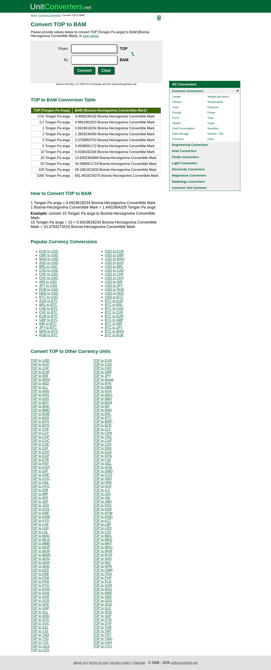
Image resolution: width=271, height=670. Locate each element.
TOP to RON (40, 589)
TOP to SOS (102, 612)
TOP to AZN (40, 399)
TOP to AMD (102, 387)
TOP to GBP (102, 372)
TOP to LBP (102, 524)
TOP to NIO (102, 562)
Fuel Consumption (183, 128)
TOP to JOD (40, 505)
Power (211, 112)
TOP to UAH (102, 642)
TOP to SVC (40, 623)
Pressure (212, 107)
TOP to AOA (102, 391)
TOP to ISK (101, 498)
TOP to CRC (102, 437)
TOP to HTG (40, 486)
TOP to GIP (39, 471)
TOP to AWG (102, 395)
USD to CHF (114, 274)
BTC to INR (113, 324)
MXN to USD (49, 259)
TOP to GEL (102, 463)
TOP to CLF (102, 429)
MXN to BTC (48, 331)
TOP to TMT (102, 631)
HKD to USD (48, 293)
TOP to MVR (102, 551)
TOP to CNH (102, 433)
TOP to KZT (102, 520)
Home (34, 15)
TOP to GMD (103, 471)
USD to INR (114, 282)
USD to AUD (114, 263)
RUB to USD (48, 289)
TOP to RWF (102, 593)
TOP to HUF (102, 486)
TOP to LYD (102, 532)
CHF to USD (48, 274)
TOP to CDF (40, 429)
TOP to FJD (102, 459)
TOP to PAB (40, 574)
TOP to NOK (40, 566)
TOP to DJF (39, 448)
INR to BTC (48, 324)
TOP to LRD (102, 528)
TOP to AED (40, 383)
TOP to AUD (40, 364)
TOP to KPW (102, 513)
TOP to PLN (102, 581)
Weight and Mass (218, 96)
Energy (176, 112)
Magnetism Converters (189, 175)
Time (210, 117)
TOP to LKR (40, 528)
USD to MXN (114, 259)
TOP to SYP (102, 623)
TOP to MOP (40, 547)
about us (79, 662)
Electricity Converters (188, 169)
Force (175, 117)
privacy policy (121, 662)
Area (175, 107)
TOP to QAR (102, 585)
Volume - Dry (215, 133)
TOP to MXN (40, 379)
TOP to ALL (39, 387)
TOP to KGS (40, 509)
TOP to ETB (40, 459)
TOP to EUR (102, 360)
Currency (178, 139)
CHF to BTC (48, 312)
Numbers (213, 128)
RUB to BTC (48, 335)
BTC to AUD (114, 301)
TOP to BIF (101, 406)
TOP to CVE (40, 444)
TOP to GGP (40, 467)
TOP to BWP (102, 421)
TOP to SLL (39, 612)
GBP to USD (48, 255)
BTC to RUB (114, 335)
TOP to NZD (40, 570)
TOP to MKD (102, 540)
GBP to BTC (48, 320)
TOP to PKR (40, 581)
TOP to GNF (40, 475)
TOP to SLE (102, 608)
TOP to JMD (102, 501)
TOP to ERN (102, 456)
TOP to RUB (40, 593)
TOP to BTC (102, 418)
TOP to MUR (40, 551)
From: (64, 49)
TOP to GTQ (102, 475)
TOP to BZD (102, 425)
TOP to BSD (40, 418)
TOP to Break (103, 379)
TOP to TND (40, 635)
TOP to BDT (40, 402)
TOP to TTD (40, 639)
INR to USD (48, 282)
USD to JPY (114, 285)
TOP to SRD (40, 616)
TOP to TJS (39, 631)
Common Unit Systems (189, 187)
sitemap (139, 662)
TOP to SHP (40, 608)
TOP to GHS (102, 467)
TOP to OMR (103, 570)
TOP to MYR (102, 555)
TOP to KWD (103, 517)
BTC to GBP (114, 320)
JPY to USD (48, 285)
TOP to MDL (102, 536)
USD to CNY (114, 278)
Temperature (215, 102)
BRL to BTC (48, 305)
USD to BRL (114, 266)
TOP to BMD (40, 410)
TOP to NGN (40, 562)
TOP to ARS (40, 395)
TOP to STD (40, 620)
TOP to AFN (102, 383)
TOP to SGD (102, 604)
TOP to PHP (102, 578)
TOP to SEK (40, 604)
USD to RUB (114, 289)
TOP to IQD (102, 494)
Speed (176, 123)
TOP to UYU (102, 646)
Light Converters (184, 163)
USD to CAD (114, 270)
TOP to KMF (40, 513)
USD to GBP (114, 255)
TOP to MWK (41, 555)
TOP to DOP (40, 452)
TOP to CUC (40, 440)
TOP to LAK (40, 524)
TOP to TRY (102, 635)
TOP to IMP (39, 494)
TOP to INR (39, 376)
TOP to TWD (102, 639)
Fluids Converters (185, 157)
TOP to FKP (40, 463)
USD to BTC (114, 297)
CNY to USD (48, 278)
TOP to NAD (102, 559)
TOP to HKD (102, 479)
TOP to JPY (102, 376)
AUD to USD (48, 263)
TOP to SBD (102, 597)
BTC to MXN (114, 331)
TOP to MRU (102, 547)
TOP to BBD (102, 399)
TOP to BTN (40, 421)
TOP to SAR (40, 597)
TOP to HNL (40, 482)
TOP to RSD (102, 589)
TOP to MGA (40, 540)
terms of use (98, 662)
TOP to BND (102, 410)
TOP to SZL (39, 627)
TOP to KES (102, 505)
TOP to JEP (39, 501)
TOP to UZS (40, 650)
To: (65, 60)
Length (176, 96)
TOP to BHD (40, 406)
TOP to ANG (40, 391)
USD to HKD (114, 293)
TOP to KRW (40, 517)
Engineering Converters (190, 144)
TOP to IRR (39, 498)
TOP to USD (40, 360)
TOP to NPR (102, 566)
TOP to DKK (102, 448)
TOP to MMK (40, 543)
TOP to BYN (40, 425)
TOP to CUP (102, 440)
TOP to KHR (102, 509)
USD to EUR (114, 251)
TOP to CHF (40, 368)
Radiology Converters (188, 181)
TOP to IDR (39, 490)
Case (210, 139)
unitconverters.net (184, 662)
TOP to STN (102, 620)
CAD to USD (48, 270)
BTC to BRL (114, 305)
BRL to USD (48, 266)
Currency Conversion (50, 15)
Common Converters (187, 91)
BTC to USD (48, 297)
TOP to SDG (102, 600)
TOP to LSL (39, 532)
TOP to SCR (40, 600)
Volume (176, 102)
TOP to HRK (102, 482)
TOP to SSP (102, 616)
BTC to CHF (114, 312)
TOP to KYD (40, 520)
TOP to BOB (40, 414)
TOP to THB (102, 627)
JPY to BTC (48, 327)
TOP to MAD (40, 536)
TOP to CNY (102, 368)
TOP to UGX (40, 646)
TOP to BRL (102, 414)
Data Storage (180, 133)
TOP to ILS (101, 490)
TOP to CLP (40, 433)
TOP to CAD (102, 364)
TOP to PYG (40, 585)
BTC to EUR (114, 316)
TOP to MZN (40, 559)
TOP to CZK (102, 444)
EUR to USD (48, 251)
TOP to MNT (102, 543)
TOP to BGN (102, 402)
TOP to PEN (102, 574)
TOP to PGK (40, 578)
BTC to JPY (114, 327)
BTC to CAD (114, 308)
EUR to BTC (48, 316)
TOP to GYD (40, 479)
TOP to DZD (102, 452)
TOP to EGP (40, 456)
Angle (210, 123)
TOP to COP (40, 437)
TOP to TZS (39, 642)
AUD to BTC (48, 301)
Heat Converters (184, 151)
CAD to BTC (48, 308)
